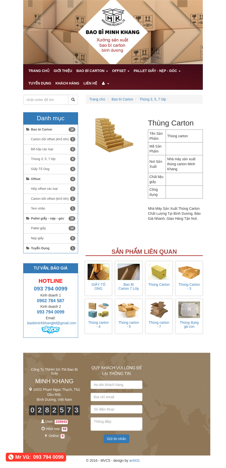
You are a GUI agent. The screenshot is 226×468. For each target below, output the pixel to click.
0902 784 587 (50, 300)
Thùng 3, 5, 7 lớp (152, 99)
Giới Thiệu (63, 71)
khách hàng (67, 83)
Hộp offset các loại (53, 188)
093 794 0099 (51, 289)
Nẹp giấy (53, 238)
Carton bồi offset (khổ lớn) (53, 139)
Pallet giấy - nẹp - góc (157, 71)
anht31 (134, 460)
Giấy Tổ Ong (53, 169)
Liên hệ (90, 83)
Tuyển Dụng (39, 83)
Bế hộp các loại (53, 149)
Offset (120, 71)
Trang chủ (38, 71)
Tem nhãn (53, 208)
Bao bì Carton (92, 71)
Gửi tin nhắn (116, 439)
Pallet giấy (53, 228)
